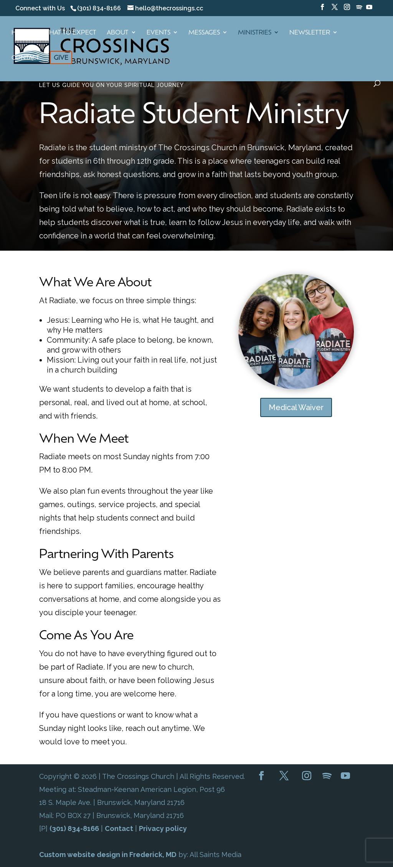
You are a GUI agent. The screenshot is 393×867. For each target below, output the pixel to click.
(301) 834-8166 (74, 828)
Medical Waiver (296, 407)
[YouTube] (369, 9)
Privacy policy (163, 828)
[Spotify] (359, 9)
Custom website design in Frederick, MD (108, 855)
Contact (119, 828)
